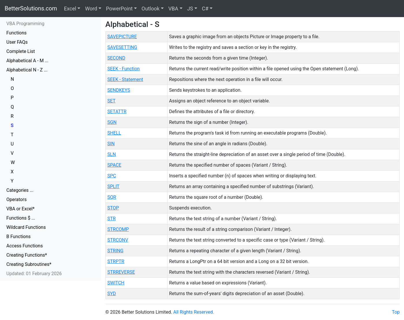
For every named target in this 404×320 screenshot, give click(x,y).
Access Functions (24, 246)
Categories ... (19, 190)
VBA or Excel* (20, 209)
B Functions (18, 236)
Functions (16, 33)
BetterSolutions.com (31, 8)
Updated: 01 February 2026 (34, 273)
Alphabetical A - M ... (27, 60)
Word (91, 8)
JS (190, 8)
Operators (16, 199)
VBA (173, 8)
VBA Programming (25, 23)
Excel (70, 8)
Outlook (150, 8)
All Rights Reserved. (193, 312)
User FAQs (17, 42)
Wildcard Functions (26, 227)
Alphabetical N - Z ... (26, 70)
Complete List (20, 51)
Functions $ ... (20, 218)
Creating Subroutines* (28, 264)
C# (205, 8)
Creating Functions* (26, 255)
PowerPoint (119, 8)
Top (396, 312)
